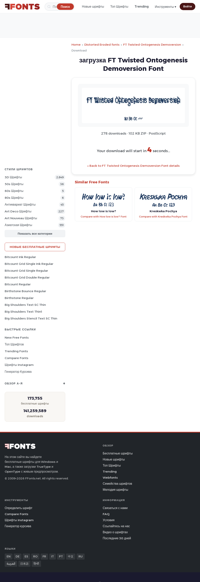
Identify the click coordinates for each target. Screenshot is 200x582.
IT (52, 556)
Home (76, 44)
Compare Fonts (16, 358)
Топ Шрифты (119, 6)
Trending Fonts (16, 351)
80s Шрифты (14, 198)
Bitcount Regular (18, 284)
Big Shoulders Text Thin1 (23, 311)
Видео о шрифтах (115, 532)
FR (44, 556)
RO (35, 556)
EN (9, 556)
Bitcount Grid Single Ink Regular (29, 264)
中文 (70, 556)
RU (81, 556)
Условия (108, 520)
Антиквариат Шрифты (20, 204)
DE (18, 556)
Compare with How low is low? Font (104, 216)
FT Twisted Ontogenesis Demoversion (152, 44)
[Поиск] (65, 6)
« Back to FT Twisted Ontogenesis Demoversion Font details (133, 166)
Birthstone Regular (19, 298)
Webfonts (110, 477)
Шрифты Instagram (19, 365)
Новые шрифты (93, 6)
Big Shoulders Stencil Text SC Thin (31, 318)
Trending (142, 6)
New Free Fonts (17, 337)
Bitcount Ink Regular (20, 257)
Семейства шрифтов (117, 483)
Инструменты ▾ (165, 7)
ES (26, 556)
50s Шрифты (14, 184)
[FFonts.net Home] (22, 7)
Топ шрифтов (14, 344)
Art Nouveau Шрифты (21, 218)
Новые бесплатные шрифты (35, 247)
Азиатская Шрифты (18, 225)
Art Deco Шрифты (18, 211)
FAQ (106, 514)
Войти (187, 6)
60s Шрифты (14, 191)
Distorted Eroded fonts (102, 44)
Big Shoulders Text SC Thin (25, 305)
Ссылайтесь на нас (116, 526)
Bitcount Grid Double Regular (27, 277)
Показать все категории (35, 233)
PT (61, 556)
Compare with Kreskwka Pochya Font (163, 216)
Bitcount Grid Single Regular (26, 270)
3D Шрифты (13, 177)
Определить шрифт (18, 508)
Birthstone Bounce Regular (25, 291)
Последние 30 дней (117, 538)
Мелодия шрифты (115, 490)
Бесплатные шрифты (118, 453)
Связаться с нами (115, 508)
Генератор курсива (18, 372)
